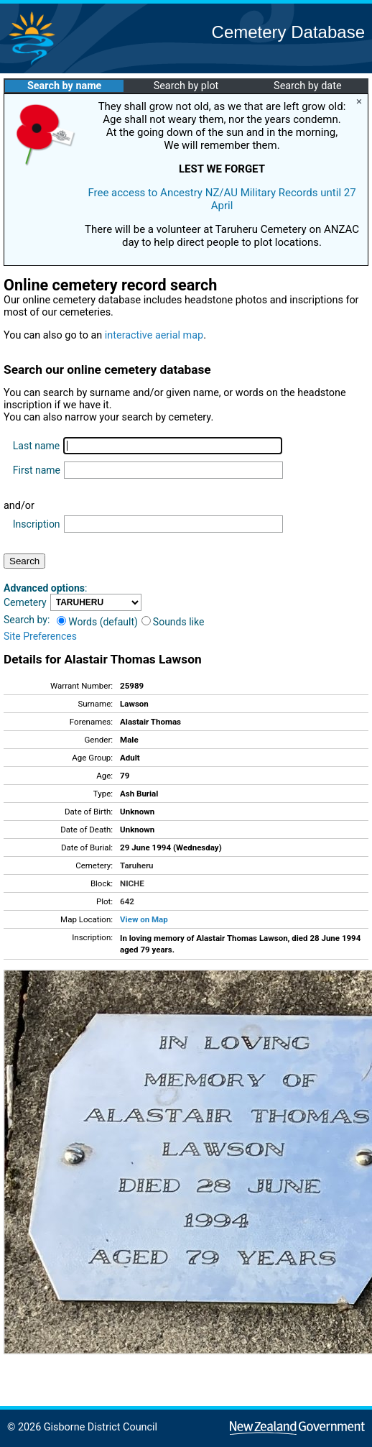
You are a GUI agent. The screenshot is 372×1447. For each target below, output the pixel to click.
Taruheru (136, 865)
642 (127, 901)
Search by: (27, 619)
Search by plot (186, 86)
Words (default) (97, 622)
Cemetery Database (288, 32)
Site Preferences (40, 636)
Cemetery (25, 602)
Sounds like (173, 622)
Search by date (307, 86)
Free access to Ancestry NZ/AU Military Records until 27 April (221, 199)
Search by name (64, 86)
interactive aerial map (154, 335)
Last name (36, 445)
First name (36, 470)
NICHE (132, 883)
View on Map (144, 919)
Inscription (36, 524)
